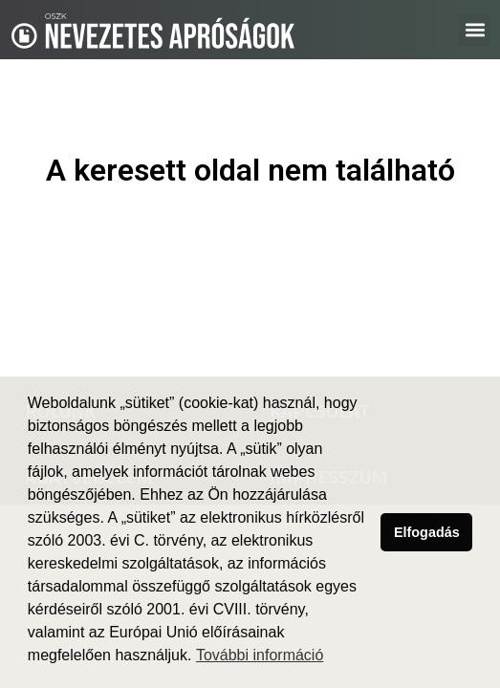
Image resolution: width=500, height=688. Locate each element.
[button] (474, 30)
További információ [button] (259, 655)
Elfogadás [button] (427, 532)
